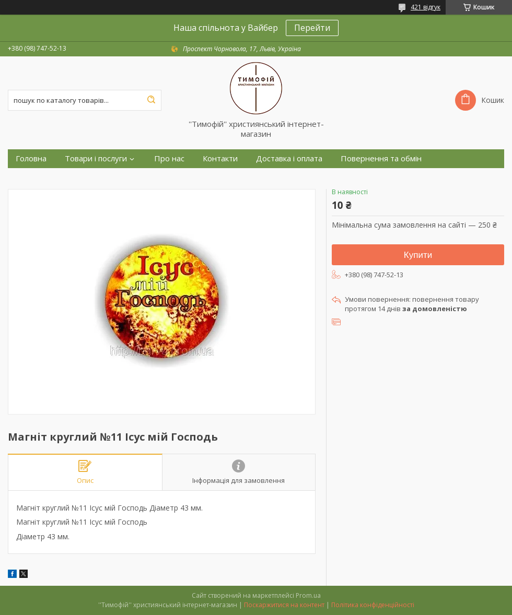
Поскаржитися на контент (284, 604)
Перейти (312, 27)
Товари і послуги (96, 158)
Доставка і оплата (289, 158)
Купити (418, 255)
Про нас (169, 158)
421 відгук (425, 7)
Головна (31, 158)
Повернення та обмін (381, 158)
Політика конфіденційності (372, 604)
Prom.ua (308, 595)
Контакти (220, 158)
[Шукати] (151, 100)
